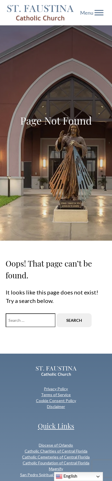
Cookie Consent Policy (56, 400)
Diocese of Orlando (56, 445)
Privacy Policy (56, 388)
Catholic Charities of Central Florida (56, 451)
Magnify (56, 468)
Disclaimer (56, 406)
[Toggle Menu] (99, 12)
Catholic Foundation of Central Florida (56, 462)
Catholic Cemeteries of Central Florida (56, 457)
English (66, 476)
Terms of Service (56, 394)
